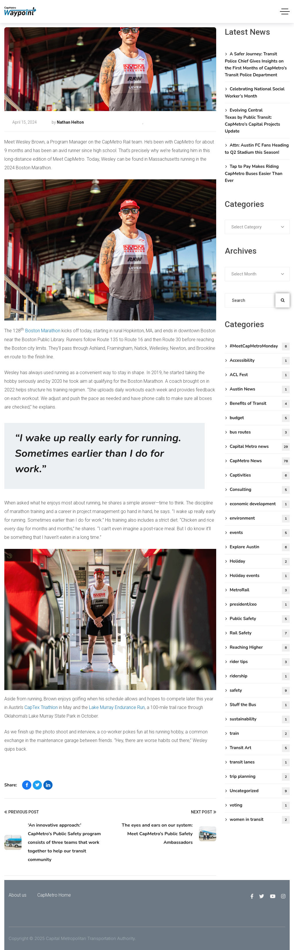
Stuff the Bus (260, 705)
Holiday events (260, 576)
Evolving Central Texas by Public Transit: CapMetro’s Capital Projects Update (252, 120)
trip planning (260, 777)
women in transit (260, 820)
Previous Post (21, 812)
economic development (260, 504)
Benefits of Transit (260, 404)
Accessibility (260, 361)
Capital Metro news (260, 447)
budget (260, 418)
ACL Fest (260, 375)
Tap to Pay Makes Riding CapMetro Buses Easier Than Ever (254, 173)
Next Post (203, 812)
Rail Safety (260, 633)
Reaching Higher (260, 648)
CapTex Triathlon (41, 707)
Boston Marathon (42, 331)
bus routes (260, 432)
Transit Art (260, 748)
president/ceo (260, 605)
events (260, 533)
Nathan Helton (70, 122)
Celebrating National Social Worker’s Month (255, 92)
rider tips (260, 662)
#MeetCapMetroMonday (120, 122)
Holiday (260, 562)
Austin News (260, 389)
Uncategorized (260, 791)
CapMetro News (157, 122)
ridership (260, 676)
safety (260, 691)
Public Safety (260, 619)
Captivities (260, 475)
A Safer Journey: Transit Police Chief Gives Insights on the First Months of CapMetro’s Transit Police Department (256, 64)
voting (260, 805)
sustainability (260, 719)
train (260, 734)
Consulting (260, 490)
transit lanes (260, 762)
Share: (10, 785)
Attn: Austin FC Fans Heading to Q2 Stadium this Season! (257, 148)
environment (260, 518)
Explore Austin (260, 547)
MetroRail (260, 590)
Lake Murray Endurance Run (117, 707)
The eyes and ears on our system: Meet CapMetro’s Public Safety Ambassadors (157, 834)
